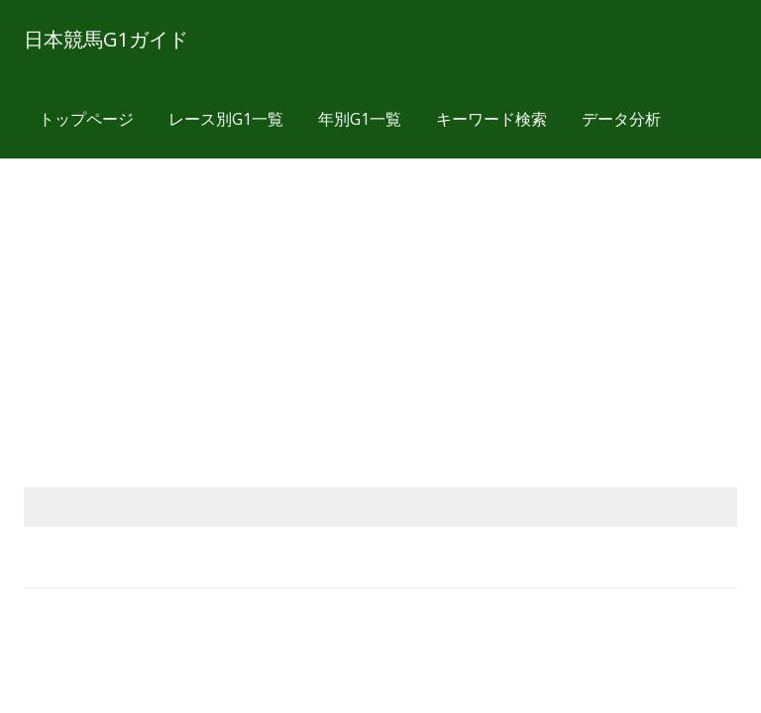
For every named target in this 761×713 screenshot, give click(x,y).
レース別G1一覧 (225, 119)
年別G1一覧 (359, 119)
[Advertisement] (380, 299)
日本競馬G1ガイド (106, 39)
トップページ (86, 119)
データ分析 (621, 119)
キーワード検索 (491, 119)
